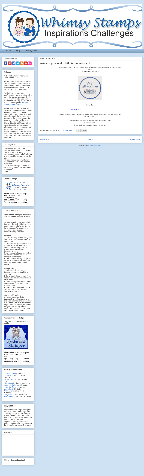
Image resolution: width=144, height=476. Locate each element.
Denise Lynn (8, 384)
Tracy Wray (8, 400)
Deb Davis (8, 381)
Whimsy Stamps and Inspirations (16, 104)
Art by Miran (8, 396)
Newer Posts (45, 139)
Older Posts (135, 139)
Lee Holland (8, 394)
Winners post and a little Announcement (65, 63)
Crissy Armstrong (10, 379)
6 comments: (68, 130)
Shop (18, 51)
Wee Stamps (8, 402)
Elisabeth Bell (9, 388)
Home (8, 51)
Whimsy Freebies (32, 51)
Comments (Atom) (94, 145)
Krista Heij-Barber (11, 392)
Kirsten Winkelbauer (11, 390)
